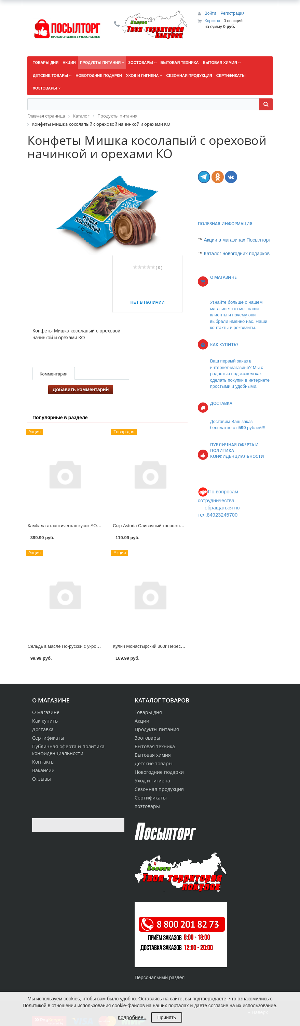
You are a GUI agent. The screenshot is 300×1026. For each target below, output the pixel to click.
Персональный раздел (160, 977)
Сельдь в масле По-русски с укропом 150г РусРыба (81, 646)
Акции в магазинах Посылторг (237, 240)
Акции (142, 720)
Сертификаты (48, 738)
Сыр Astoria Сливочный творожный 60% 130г (159, 525)
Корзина (212, 20)
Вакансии (43, 770)
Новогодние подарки (159, 772)
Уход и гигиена (152, 780)
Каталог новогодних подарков (237, 253)
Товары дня (148, 712)
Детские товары (154, 763)
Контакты (43, 761)
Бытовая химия (153, 755)
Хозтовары (147, 806)
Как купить (45, 720)
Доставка (43, 729)
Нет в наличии (148, 302)
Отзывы (41, 779)
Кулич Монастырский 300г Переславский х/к (158, 646)
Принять (166, 1017)
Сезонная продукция (159, 789)
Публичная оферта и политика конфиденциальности (68, 749)
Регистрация (233, 13)
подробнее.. (132, 1017)
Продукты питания (157, 729)
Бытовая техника (155, 746)
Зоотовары (147, 738)
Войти (211, 13)
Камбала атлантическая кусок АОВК (65, 525)
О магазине (45, 712)
